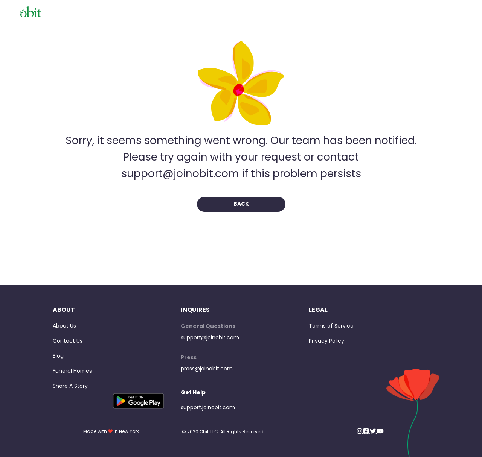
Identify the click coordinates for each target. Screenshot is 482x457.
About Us (64, 325)
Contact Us (67, 341)
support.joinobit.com (208, 407)
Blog (58, 356)
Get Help (193, 392)
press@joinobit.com (207, 368)
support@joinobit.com (210, 337)
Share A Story (70, 386)
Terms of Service (331, 325)
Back (241, 204)
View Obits (422, 11)
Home (454, 11)
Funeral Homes (72, 371)
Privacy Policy (326, 341)
